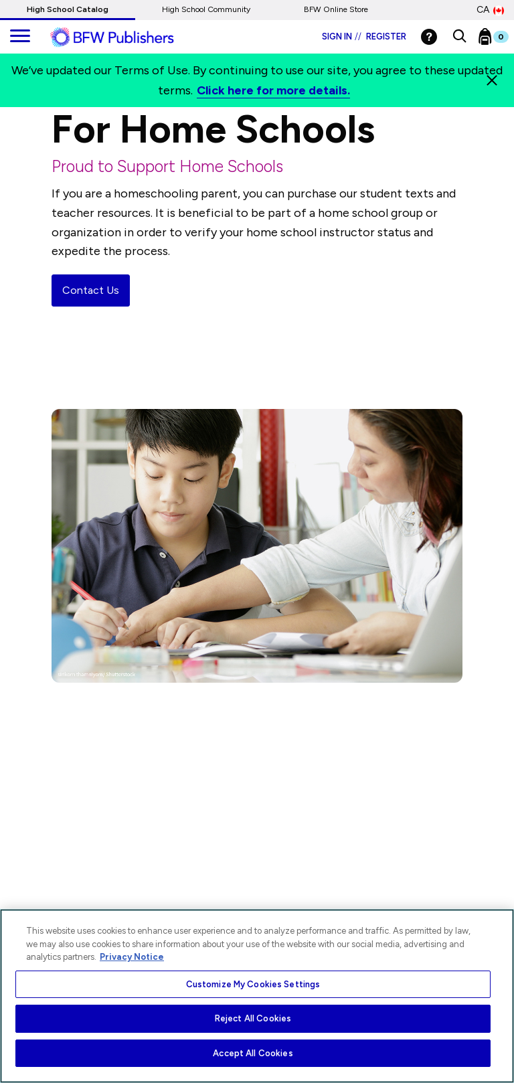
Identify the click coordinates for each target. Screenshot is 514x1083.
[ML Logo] (127, 37)
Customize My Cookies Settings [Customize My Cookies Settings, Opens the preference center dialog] (253, 984)
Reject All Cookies (253, 1018)
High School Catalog (67, 9)
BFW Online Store (336, 9)
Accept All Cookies (252, 1053)
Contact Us (90, 290)
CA (490, 10)
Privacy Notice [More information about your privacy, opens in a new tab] (132, 957)
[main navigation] (20, 37)
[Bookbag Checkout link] (501, 39)
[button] (459, 37)
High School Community (206, 9)
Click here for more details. (273, 90)
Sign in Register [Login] (364, 36)
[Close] (492, 80)
